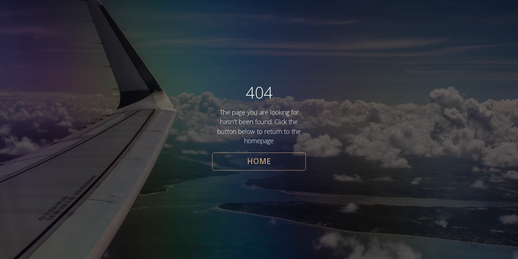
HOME (259, 161)
